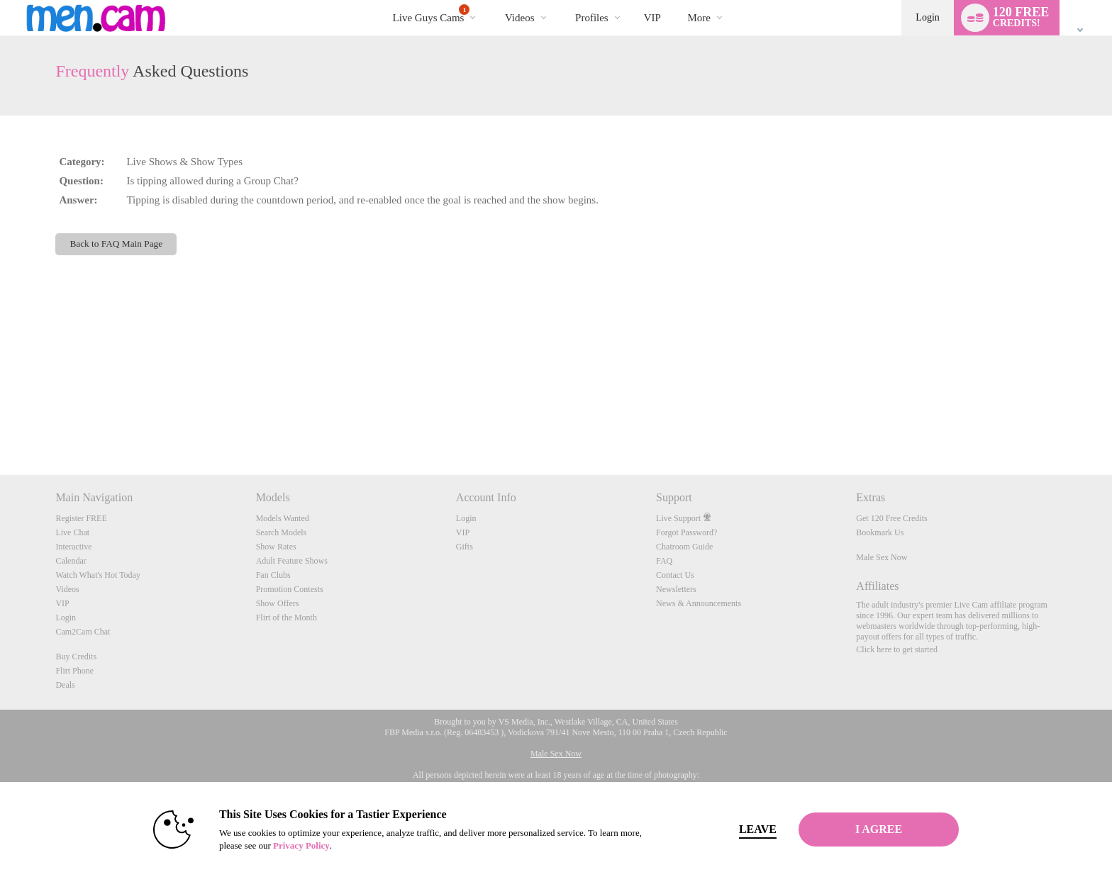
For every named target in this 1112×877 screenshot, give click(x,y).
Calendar (70, 561)
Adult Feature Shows (292, 561)
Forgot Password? (686, 532)
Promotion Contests (289, 589)
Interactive (73, 547)
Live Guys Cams (431, 13)
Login (927, 17)
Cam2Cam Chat (82, 632)
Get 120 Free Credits (891, 518)
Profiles (591, 17)
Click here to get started (897, 649)
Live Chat (72, 532)
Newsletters (676, 589)
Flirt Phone (74, 671)
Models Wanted (282, 518)
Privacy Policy (297, 845)
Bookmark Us (879, 532)
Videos (520, 17)
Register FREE (80, 518)
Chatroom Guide (684, 547)
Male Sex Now (881, 557)
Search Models (281, 532)
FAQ (664, 561)
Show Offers (277, 603)
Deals (64, 685)
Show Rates (276, 547)
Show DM (0, 422)
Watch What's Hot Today (97, 575)
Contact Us (675, 575)
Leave (754, 829)
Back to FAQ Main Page (116, 243)
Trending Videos (492, 0)
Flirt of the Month (286, 617)
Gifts (464, 547)
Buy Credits (75, 656)
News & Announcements (698, 603)
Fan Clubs (273, 575)
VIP (652, 17)
